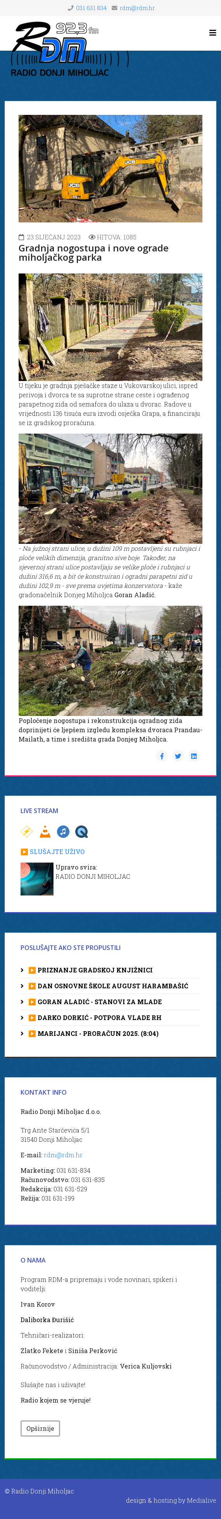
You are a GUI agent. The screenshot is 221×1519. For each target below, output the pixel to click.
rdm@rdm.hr (137, 8)
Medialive (201, 1500)
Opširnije (40, 1428)
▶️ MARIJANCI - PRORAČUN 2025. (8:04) (93, 1033)
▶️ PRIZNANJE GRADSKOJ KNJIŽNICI (90, 970)
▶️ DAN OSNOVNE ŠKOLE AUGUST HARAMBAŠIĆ (107, 986)
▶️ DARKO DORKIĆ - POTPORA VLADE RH (94, 1017)
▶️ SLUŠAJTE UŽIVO (53, 851)
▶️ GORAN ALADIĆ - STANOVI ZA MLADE (94, 1002)
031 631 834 (91, 8)
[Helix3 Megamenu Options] (212, 33)
